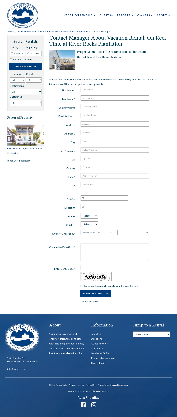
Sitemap (113, 385)
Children (70, 224)
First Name (68, 90)
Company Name (66, 107)
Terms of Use (91, 385)
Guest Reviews (99, 343)
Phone (71, 176)
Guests (106, 15)
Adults (71, 216)
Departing (31, 47)
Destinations (17, 85)
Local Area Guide (100, 353)
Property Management (103, 358)
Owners (144, 15)
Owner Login (98, 362)
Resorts (125, 15)
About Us (96, 333)
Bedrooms (15, 74)
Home (11, 31)
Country (70, 168)
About (163, 15)
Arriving (14, 47)
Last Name (68, 98)
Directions (96, 338)
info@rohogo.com (16, 368)
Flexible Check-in (21, 59)
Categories (16, 96)
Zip (73, 159)
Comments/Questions (62, 247)
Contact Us (97, 348)
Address (70, 124)
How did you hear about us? (62, 236)
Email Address (66, 116)
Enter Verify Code (64, 268)
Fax (73, 185)
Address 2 (69, 133)
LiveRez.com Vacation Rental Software (93, 391)
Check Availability (26, 66)
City (73, 142)
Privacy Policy (103, 385)
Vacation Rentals (79, 15)
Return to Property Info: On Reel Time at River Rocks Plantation (53, 31)
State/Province (67, 150)
